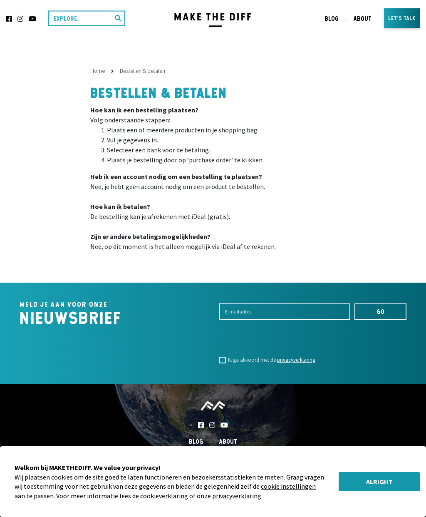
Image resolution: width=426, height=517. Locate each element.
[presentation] (282, 338)
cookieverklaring (164, 496)
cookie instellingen (288, 486)
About (363, 18)
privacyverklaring (296, 359)
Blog (331, 18)
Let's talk (402, 18)
